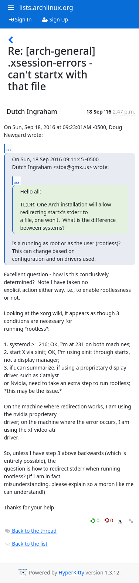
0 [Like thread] (96, 520)
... (8, 148)
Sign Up (55, 19)
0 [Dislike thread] (109, 520)
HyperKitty (71, 572)
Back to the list (26, 543)
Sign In (20, 19)
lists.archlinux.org (46, 7)
